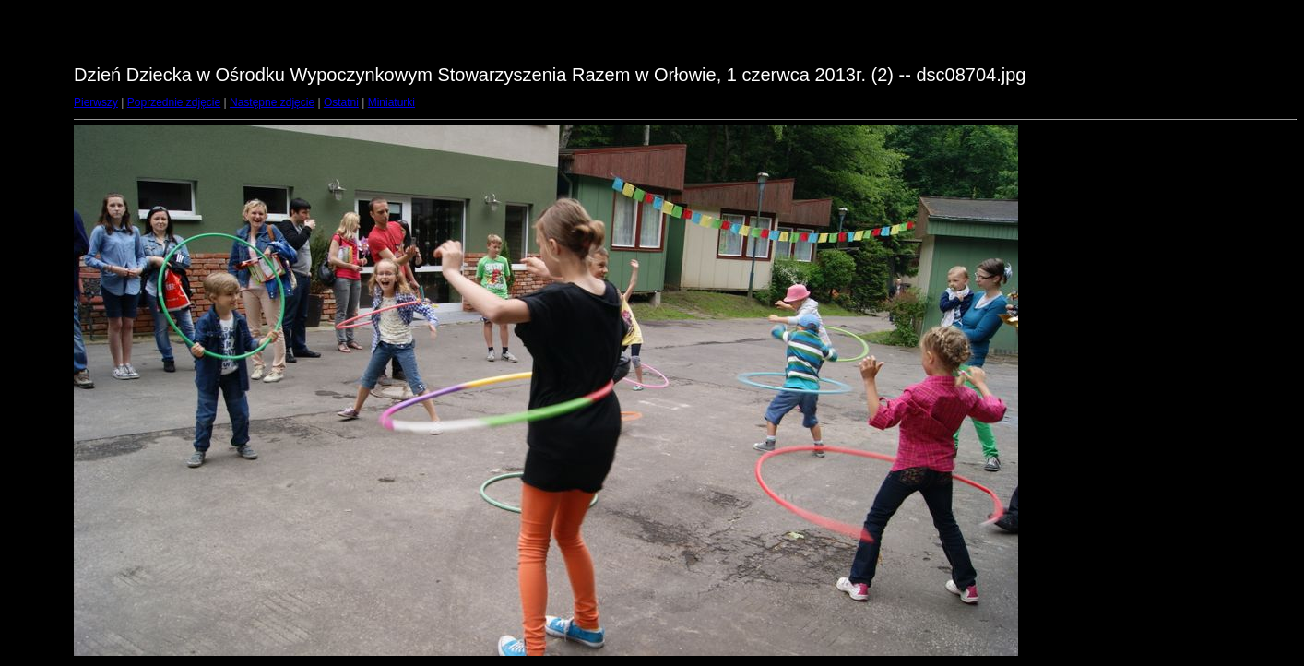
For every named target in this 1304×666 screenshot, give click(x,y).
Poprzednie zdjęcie (173, 102)
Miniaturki (391, 102)
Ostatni (341, 102)
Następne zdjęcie (272, 102)
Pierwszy (96, 102)
